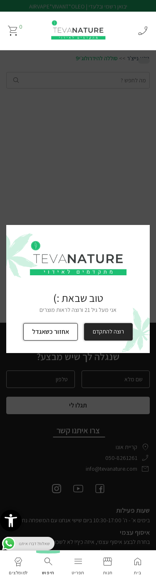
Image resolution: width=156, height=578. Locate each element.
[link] (11, 520)
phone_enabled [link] (142, 30)
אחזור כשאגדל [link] (50, 331)
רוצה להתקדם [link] (108, 331)
